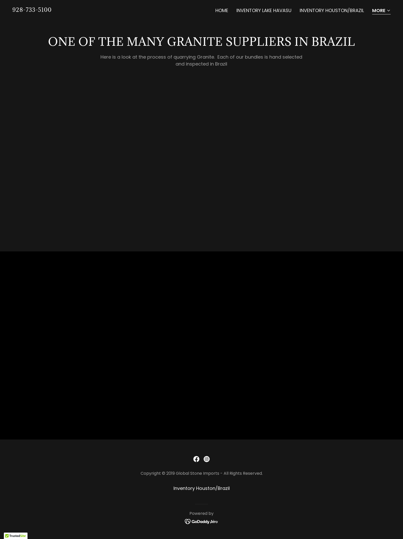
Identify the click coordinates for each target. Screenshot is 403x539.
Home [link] (221, 10)
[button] (381, 10)
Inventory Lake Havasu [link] (263, 10)
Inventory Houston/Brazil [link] (332, 10)
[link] (32, 10)
